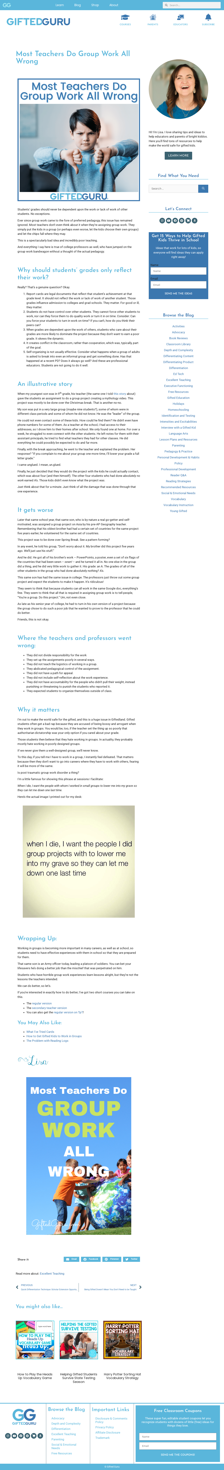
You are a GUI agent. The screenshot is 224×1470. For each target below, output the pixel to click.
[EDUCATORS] (180, 17)
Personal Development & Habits (179, 457)
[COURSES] (125, 17)
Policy (178, 463)
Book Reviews (178, 338)
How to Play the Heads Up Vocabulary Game (35, 1376)
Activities (178, 326)
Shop (95, 5)
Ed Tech (178, 374)
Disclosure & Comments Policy (111, 1420)
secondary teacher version (49, 1008)
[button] (71, 1259)
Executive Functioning (178, 386)
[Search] (203, 189)
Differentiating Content (178, 356)
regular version (42, 1003)
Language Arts (178, 433)
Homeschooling (178, 409)
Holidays (178, 403)
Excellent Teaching (52, 1273)
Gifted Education (178, 398)
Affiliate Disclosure (107, 1432)
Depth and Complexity (178, 350)
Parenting (178, 445)
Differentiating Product (178, 362)
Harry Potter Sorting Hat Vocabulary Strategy (122, 1376)
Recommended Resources (178, 487)
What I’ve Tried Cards (40, 1032)
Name (154, 265)
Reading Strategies (178, 481)
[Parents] (152, 17)
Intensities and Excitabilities (178, 421)
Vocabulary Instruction (178, 505)
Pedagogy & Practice (178, 451)
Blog (77, 5)
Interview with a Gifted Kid (178, 427)
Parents (153, 24)
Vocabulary (178, 499)
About (113, 5)
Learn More (178, 155)
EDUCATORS (180, 24)
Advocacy (178, 332)
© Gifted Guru (112, 1466)
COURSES (125, 24)
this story (120, 393)
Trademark (102, 1438)
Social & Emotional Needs (178, 493)
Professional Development (178, 469)
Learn (60, 5)
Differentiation (178, 368)
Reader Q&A (178, 475)
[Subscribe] (208, 17)
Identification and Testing (178, 415)
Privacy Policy (104, 1427)
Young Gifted (178, 511)
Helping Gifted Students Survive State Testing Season (78, 1378)
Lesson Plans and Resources (178, 439)
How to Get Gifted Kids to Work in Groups (54, 1036)
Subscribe (208, 24)
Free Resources (178, 392)
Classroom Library (178, 344)
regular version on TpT (68, 1012)
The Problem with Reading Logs (47, 1040)
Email (154, 278)
